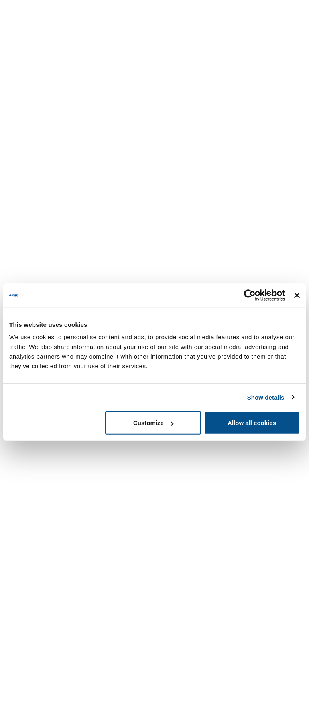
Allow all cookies (252, 422)
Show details (266, 397)
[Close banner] (297, 295)
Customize (153, 422)
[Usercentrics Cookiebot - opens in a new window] (250, 295)
